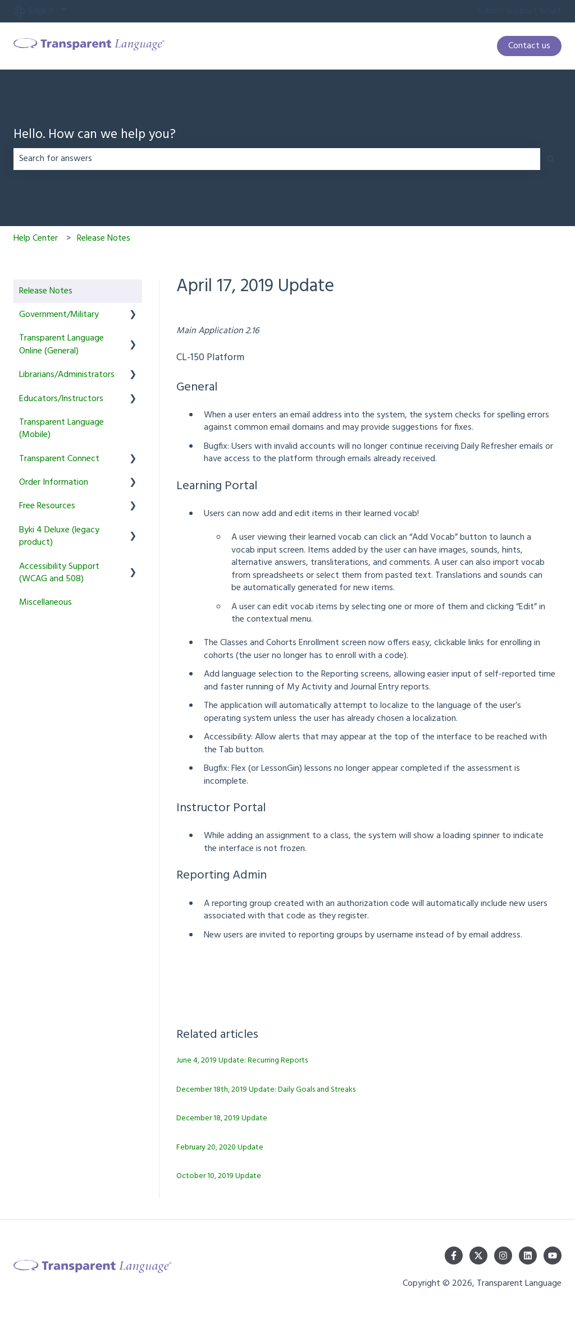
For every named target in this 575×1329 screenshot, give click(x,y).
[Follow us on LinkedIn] (528, 1255)
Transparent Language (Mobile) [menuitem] (61, 428)
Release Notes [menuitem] (45, 291)
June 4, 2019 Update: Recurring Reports (242, 1060)
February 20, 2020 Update (219, 1147)
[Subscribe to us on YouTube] (553, 1255)
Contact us (529, 46)
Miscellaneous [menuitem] (45, 602)
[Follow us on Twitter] (478, 1255)
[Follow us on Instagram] (503, 1255)
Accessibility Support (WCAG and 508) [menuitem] (59, 572)
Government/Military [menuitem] (59, 314)
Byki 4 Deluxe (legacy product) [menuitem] (59, 536)
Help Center (35, 238)
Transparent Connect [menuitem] (59, 459)
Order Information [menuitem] (53, 482)
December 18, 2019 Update (221, 1118)
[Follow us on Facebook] (454, 1255)
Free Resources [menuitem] (47, 506)
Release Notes (103, 238)
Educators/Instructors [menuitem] (61, 399)
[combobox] (276, 158)
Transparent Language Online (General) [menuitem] (61, 344)
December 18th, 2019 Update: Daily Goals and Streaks (265, 1089)
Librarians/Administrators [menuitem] (67, 374)
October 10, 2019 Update (218, 1176)
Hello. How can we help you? (94, 135)
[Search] (551, 158)
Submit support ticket (519, 11)
